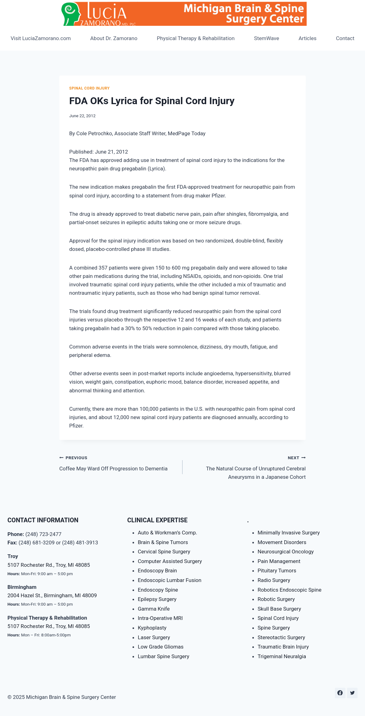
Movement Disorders (282, 542)
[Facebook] (340, 693)
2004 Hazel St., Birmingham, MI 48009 (52, 595)
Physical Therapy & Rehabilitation (196, 38)
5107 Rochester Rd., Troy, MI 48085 (48, 565)
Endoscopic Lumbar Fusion (169, 580)
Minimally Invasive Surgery (289, 532)
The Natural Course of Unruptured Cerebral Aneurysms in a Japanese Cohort (247, 466)
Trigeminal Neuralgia (282, 656)
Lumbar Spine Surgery (163, 656)
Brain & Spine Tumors (163, 542)
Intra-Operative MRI (160, 618)
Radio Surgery (274, 580)
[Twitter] (352, 693)
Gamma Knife (154, 609)
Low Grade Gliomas (160, 647)
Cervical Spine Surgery (164, 551)
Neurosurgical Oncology (286, 551)
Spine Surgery (274, 628)
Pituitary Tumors (277, 570)
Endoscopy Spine (158, 590)
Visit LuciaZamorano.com (41, 38)
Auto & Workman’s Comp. (167, 532)
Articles (308, 38)
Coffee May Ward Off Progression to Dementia (118, 462)
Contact (345, 38)
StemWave (266, 38)
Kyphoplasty (152, 628)
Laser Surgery (154, 637)
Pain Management (279, 561)
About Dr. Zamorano (113, 38)
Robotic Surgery (276, 599)
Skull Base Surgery (279, 609)
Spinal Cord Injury (89, 88)
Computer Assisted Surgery (170, 561)
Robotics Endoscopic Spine (290, 590)
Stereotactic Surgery (281, 637)
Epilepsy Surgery (157, 599)
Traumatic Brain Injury (283, 647)
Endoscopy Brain (157, 570)
